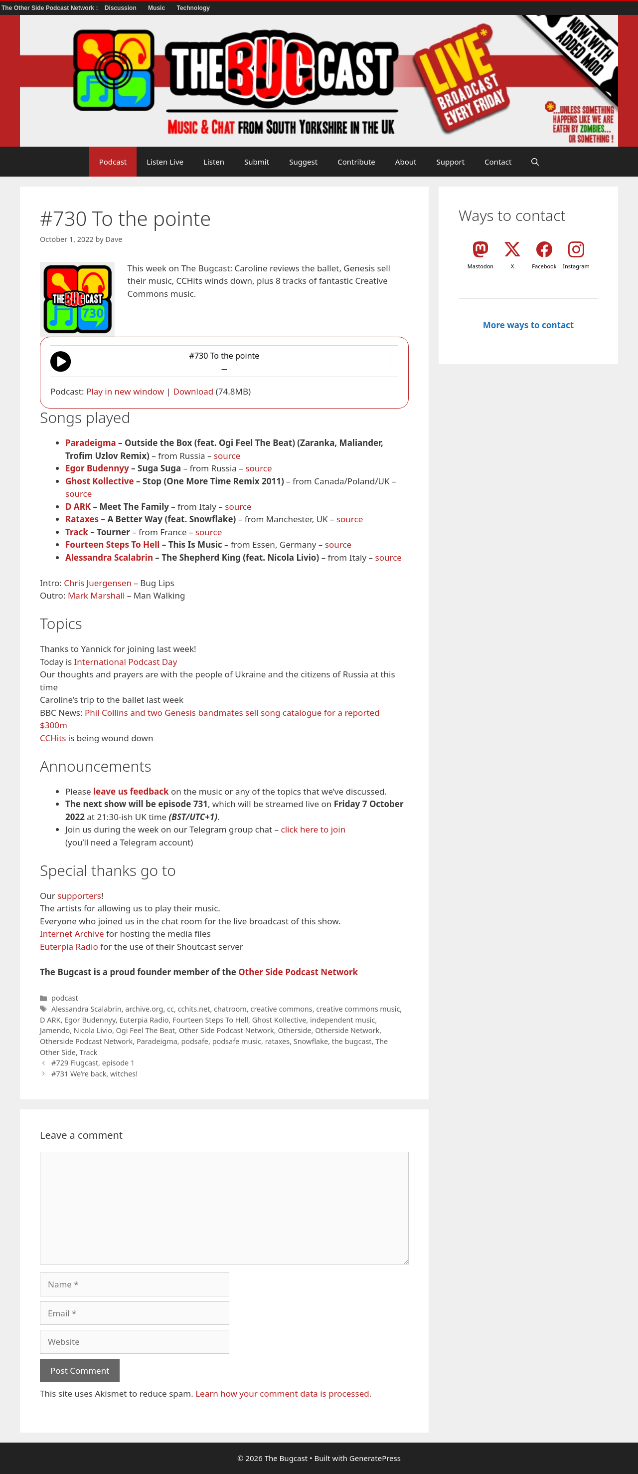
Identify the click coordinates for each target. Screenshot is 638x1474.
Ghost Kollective (99, 481)
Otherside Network (347, 1030)
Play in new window (125, 391)
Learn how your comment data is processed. (283, 1393)
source (227, 455)
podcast (64, 998)
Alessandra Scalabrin (109, 557)
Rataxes (82, 519)
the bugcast (352, 1041)
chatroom (230, 1009)
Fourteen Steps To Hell (112, 544)
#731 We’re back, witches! (94, 1073)
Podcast (113, 162)
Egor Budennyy (97, 468)
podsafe (194, 1041)
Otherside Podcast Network (86, 1041)
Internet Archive (72, 933)
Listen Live (165, 162)
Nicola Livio (93, 1030)
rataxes (277, 1041)
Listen (213, 162)
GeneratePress (375, 1458)
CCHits (53, 738)
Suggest (303, 162)
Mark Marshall (96, 595)
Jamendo (55, 1030)
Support (450, 162)
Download (193, 391)
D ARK (78, 506)
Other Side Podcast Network (298, 972)
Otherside (294, 1030)
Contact (497, 162)
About (406, 162)
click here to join (313, 829)
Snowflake (311, 1041)
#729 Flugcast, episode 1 (93, 1062)
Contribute (356, 162)
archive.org (144, 1009)
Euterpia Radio (69, 946)
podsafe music (236, 1041)
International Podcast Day (125, 661)
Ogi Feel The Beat (145, 1030)
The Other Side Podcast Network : (50, 7)
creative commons (281, 1009)
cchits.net (194, 1009)
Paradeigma (90, 442)
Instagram (576, 266)
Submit (256, 162)
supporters (79, 895)
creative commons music (358, 1009)
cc (170, 1009)
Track (76, 532)
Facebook (544, 266)
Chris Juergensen (98, 583)
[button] (535, 162)
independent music (342, 1020)
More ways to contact (528, 325)
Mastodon (480, 266)
